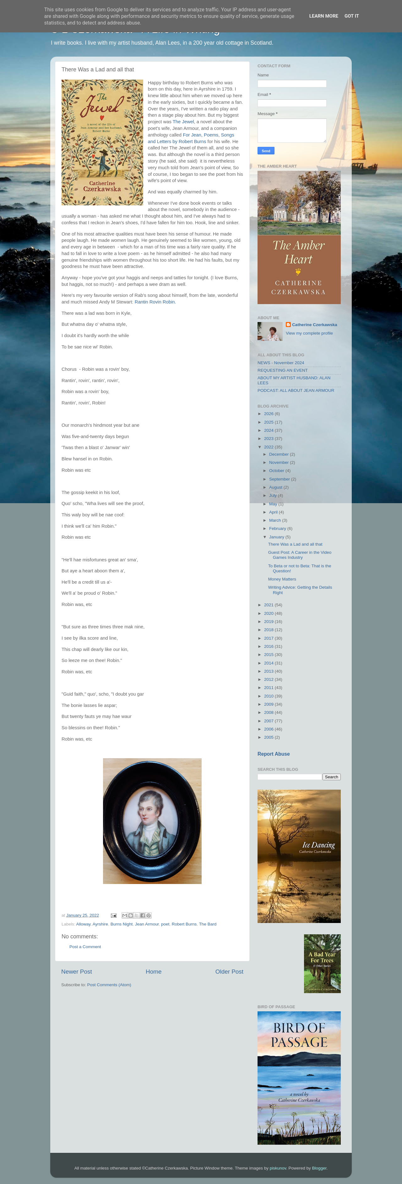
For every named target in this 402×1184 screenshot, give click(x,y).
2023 (269, 438)
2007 (269, 721)
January (277, 537)
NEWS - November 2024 (281, 362)
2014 (269, 663)
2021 (269, 605)
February (278, 528)
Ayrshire (100, 924)
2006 (269, 729)
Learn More (323, 16)
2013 (269, 671)
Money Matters (282, 579)
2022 (269, 447)
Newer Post (76, 971)
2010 (269, 696)
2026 (269, 413)
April (274, 512)
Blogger (319, 1168)
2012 (269, 679)
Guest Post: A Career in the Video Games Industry (300, 555)
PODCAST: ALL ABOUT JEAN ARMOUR (296, 390)
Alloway (83, 924)
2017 (269, 638)
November (279, 462)
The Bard (208, 924)
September (280, 479)
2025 (269, 422)
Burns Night (122, 924)
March (275, 520)
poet (165, 924)
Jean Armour (147, 924)
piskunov (278, 1168)
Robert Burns (184, 924)
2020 (269, 613)
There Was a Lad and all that (295, 544)
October (277, 470)
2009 (269, 704)
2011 (269, 687)
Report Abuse (274, 754)
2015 (269, 654)
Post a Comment (85, 946)
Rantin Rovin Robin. (156, 301)
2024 (269, 430)
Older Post (229, 971)
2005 (269, 737)
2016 (269, 646)
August (276, 487)
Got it (352, 16)
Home (153, 971)
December (279, 454)
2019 (269, 621)
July (273, 495)
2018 (269, 629)
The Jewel (183, 121)
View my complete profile (309, 333)
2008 (269, 712)
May (273, 504)
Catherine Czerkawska (314, 324)
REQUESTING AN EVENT (283, 370)
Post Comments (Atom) (109, 984)
